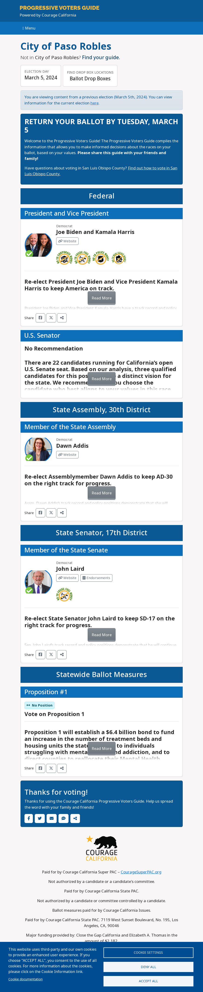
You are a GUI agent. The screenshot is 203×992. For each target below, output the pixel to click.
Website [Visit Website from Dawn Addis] (67, 454)
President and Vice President (66, 213)
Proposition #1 (46, 692)
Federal (101, 196)
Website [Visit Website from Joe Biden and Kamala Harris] (67, 241)
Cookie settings (148, 950)
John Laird (70, 569)
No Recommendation (53, 348)
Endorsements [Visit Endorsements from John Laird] (96, 577)
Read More (102, 298)
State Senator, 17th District (101, 533)
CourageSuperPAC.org (141, 872)
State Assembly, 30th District (102, 410)
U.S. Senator (42, 335)
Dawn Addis (72, 446)
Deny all (148, 965)
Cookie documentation (25, 978)
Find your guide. (101, 57)
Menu (29, 28)
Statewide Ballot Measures (101, 675)
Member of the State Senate (66, 550)
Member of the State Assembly (70, 427)
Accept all (148, 980)
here (94, 103)
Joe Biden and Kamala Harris (95, 232)
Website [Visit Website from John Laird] (67, 577)
